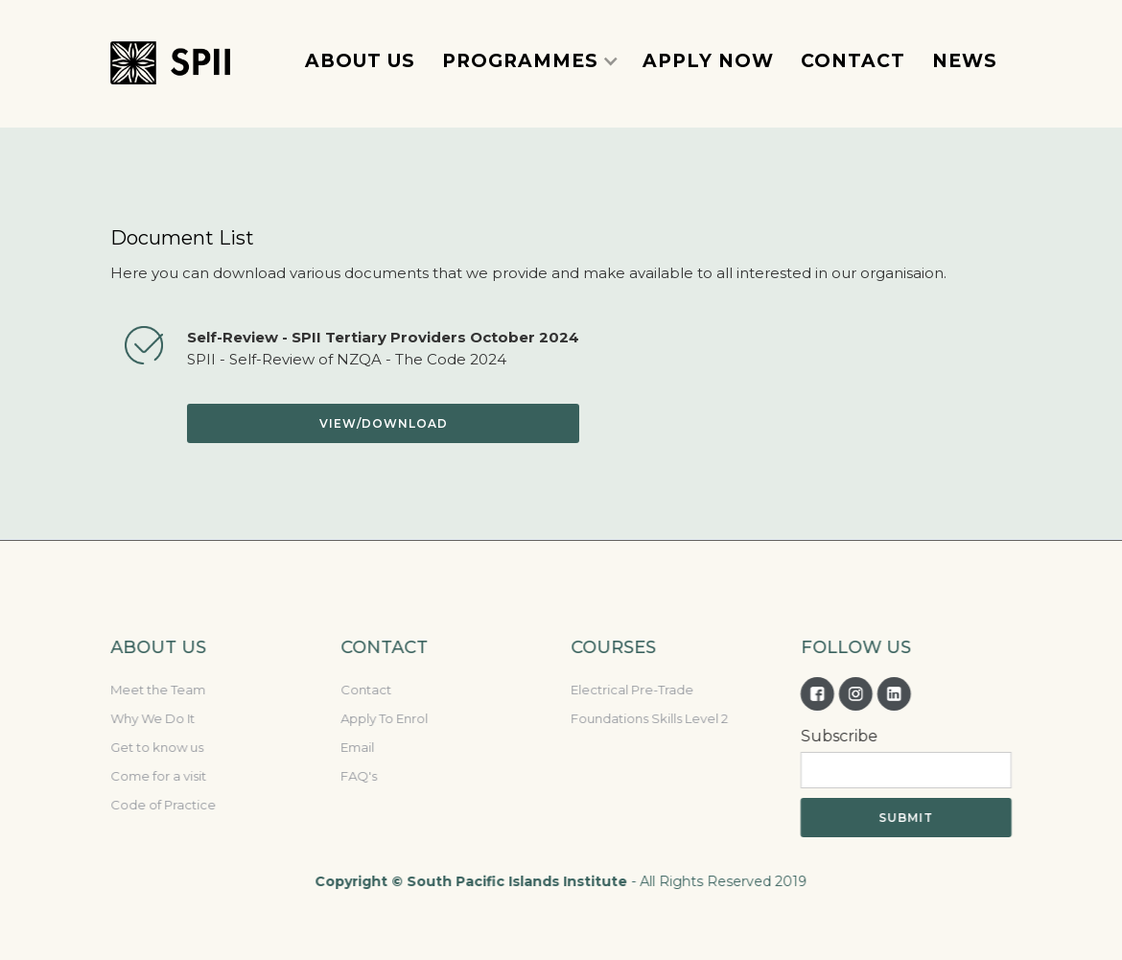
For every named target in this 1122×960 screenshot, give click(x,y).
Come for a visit (157, 776)
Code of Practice (162, 804)
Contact (364, 689)
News (964, 61)
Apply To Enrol (383, 718)
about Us (360, 61)
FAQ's (357, 776)
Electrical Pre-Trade (631, 689)
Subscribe (838, 736)
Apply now (708, 61)
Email (356, 747)
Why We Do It (151, 718)
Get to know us (155, 747)
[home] (170, 61)
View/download (383, 423)
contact (853, 61)
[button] (530, 61)
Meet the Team (156, 689)
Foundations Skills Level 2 (648, 718)
